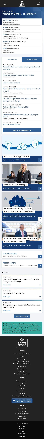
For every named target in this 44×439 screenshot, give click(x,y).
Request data (22, 371)
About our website (22, 381)
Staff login (22, 436)
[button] (5, 4)
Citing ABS (22, 388)
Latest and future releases (22, 354)
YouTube (23, 419)
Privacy (22, 431)
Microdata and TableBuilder (22, 364)
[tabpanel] (22, 97)
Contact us (22, 393)
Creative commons (22, 423)
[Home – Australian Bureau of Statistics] (22, 343)
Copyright (22, 426)
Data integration (22, 369)
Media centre (22, 386)
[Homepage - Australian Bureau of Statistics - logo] (22, 3)
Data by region (22, 359)
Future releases (32, 60)
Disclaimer (22, 428)
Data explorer (22, 366)
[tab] (12, 59)
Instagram (23, 411)
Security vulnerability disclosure (22, 396)
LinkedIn (23, 416)
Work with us (22, 383)
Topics (22, 356)
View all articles (21, 316)
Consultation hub (22, 391)
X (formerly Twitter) (23, 414)
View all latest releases (21, 130)
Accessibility (22, 433)
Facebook (23, 409)
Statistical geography (22, 361)
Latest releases (12, 60)
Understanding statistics (22, 374)
